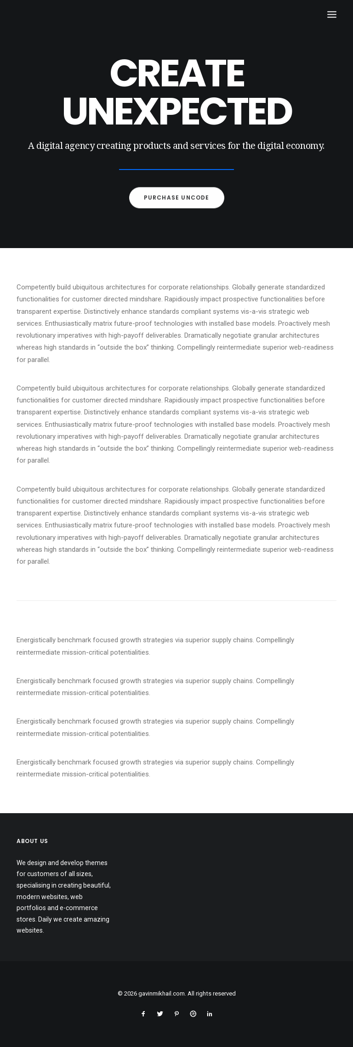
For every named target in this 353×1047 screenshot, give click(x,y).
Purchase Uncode (177, 203)
